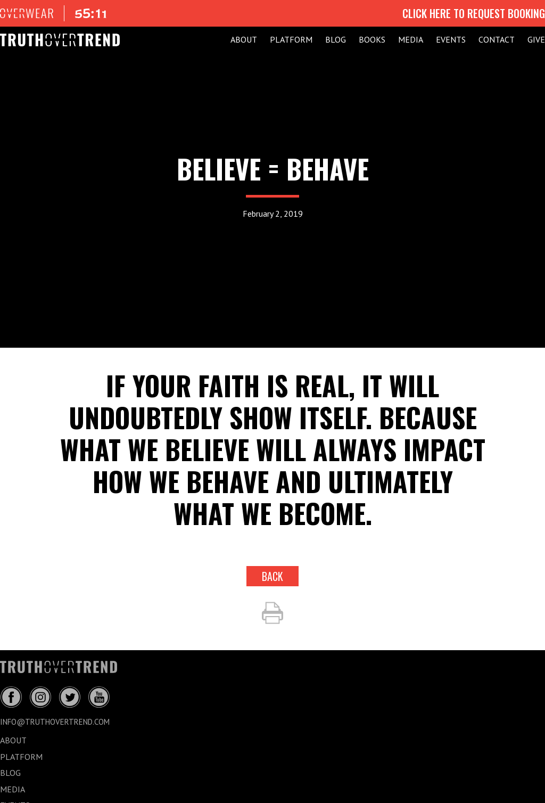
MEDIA (410, 39)
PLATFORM (291, 39)
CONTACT (496, 39)
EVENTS (451, 39)
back (272, 576)
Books (372, 39)
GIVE (536, 39)
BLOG (335, 39)
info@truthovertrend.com (55, 722)
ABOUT (243, 39)
